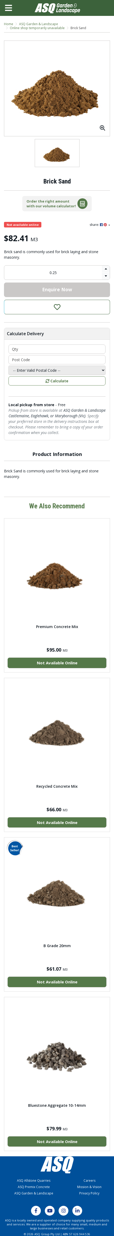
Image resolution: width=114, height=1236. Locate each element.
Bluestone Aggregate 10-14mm (57, 1105)
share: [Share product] (99, 224)
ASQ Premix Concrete (34, 1187)
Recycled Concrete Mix (57, 786)
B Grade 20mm (57, 945)
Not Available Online (57, 662)
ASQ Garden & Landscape (33, 1193)
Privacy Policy (89, 1193)
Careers (89, 1180)
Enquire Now (57, 289)
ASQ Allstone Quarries (33, 1180)
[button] (57, 307)
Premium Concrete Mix (57, 626)
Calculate (57, 380)
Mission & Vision (89, 1187)
